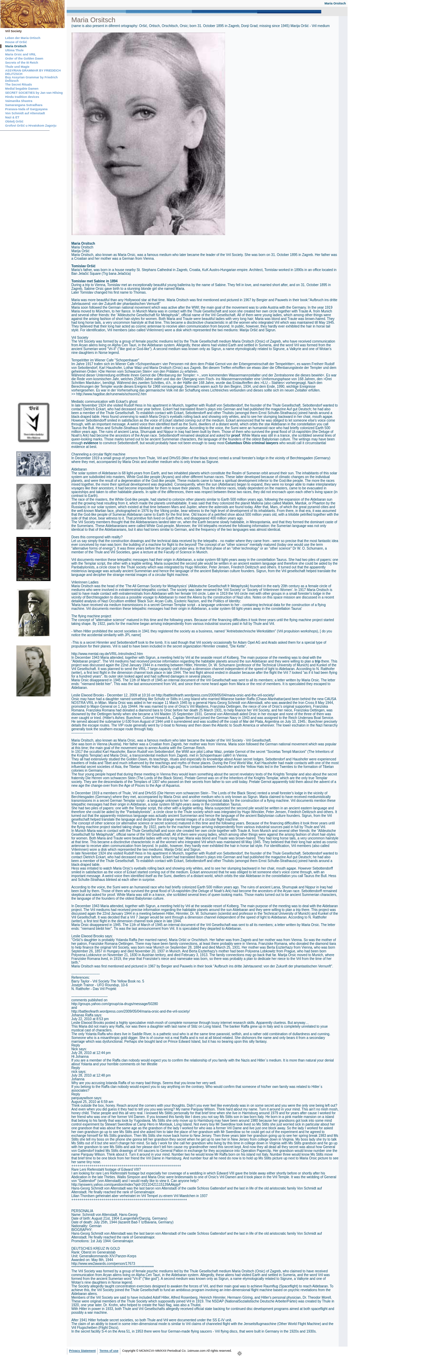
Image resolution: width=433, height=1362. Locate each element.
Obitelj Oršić (14, 121)
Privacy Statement (82, 1350)
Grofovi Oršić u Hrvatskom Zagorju (30, 125)
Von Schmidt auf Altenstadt (25, 113)
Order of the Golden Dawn (24, 58)
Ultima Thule (14, 50)
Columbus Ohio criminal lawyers (251, 443)
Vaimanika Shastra (18, 101)
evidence (91, 443)
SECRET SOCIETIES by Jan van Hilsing (34, 92)
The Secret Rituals (18, 84)
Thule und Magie (17, 66)
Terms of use (108, 1350)
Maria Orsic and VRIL (20, 54)
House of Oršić (16, 42)
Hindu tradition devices (22, 97)
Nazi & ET (12, 117)
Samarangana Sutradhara (23, 105)
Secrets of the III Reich (21, 62)
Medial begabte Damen (22, 88)
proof (235, 435)
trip (317, 661)
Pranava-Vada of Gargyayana (26, 109)
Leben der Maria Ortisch (22, 38)
